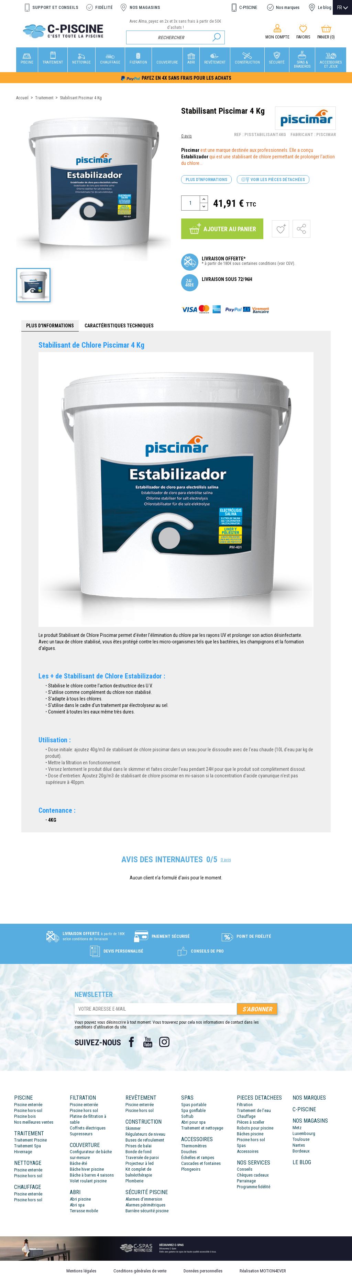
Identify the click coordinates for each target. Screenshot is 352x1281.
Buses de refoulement (144, 1140)
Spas (241, 1145)
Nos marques (287, 7)
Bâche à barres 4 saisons (92, 1175)
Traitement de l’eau (254, 1110)
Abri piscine (80, 1199)
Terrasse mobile (84, 1210)
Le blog (324, 7)
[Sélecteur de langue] (342, 7)
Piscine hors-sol (28, 1110)
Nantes (299, 1145)
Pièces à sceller (250, 1122)
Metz (297, 1127)
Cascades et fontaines (201, 1163)
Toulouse (301, 1139)
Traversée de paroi (142, 1157)
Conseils (244, 1169)
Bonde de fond (138, 1151)
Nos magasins (145, 7)
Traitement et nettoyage (202, 1128)
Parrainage (246, 1180)
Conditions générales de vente (139, 1270)
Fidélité (104, 7)
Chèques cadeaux (253, 1175)
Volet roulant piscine (88, 1180)
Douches (189, 1151)
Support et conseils (55, 7)
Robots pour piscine (255, 1128)
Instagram (164, 1042)
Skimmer (133, 1128)
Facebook (131, 1042)
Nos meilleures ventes (33, 1122)
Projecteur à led (139, 1163)
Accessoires (247, 1151)
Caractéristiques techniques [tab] (119, 325)
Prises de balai (138, 1145)
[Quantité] (190, 203)
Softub (187, 1116)
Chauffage (246, 1116)
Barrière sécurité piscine (146, 1210)
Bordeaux (301, 1151)
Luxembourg (304, 1133)
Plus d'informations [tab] (50, 325)
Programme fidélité (253, 1186)
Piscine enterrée (28, 1104)
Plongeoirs (190, 1169)
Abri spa (77, 1204)
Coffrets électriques (88, 1128)
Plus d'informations (206, 179)
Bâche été (78, 1163)
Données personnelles (203, 1270)
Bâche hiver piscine (87, 1169)
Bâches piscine (250, 1133)
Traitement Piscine (30, 1140)
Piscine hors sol (28, 1175)
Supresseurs (81, 1133)
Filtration (245, 1104)
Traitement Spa (27, 1145)
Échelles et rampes (197, 1157)
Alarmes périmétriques (145, 1204)
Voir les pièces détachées (273, 179)
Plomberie (134, 1180)
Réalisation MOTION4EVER (263, 1270)
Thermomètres (194, 1145)
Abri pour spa (193, 1122)
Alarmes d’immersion (143, 1199)
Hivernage (23, 1151)
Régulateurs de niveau (145, 1134)
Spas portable (193, 1104)
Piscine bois (25, 1116)
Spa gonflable (193, 1110)
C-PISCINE (248, 7)
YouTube (148, 1042)
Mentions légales (81, 1270)
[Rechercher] (175, 37)
